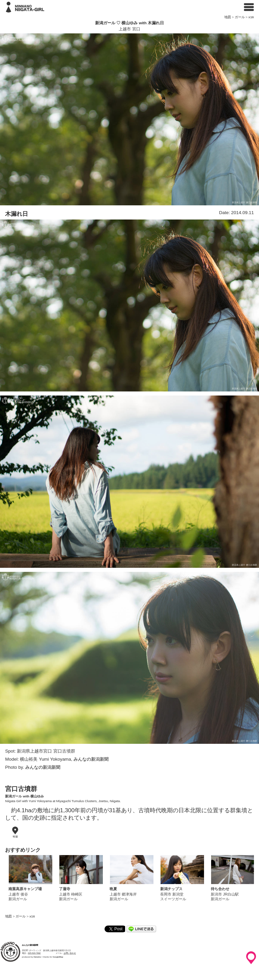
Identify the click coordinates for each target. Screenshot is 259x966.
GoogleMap (58, 957)
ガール (240, 17)
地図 (227, 17)
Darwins (37, 957)
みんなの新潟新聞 (91, 759)
